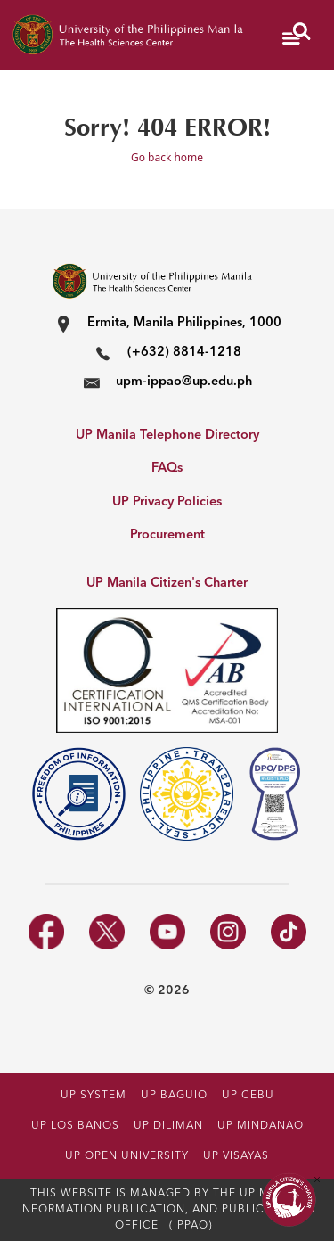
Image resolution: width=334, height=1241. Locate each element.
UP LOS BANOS (75, 1126)
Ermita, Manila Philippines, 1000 (184, 323)
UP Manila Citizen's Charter (167, 583)
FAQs (167, 468)
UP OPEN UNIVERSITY (127, 1156)
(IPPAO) (191, 1225)
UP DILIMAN (168, 1126)
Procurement (167, 535)
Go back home (167, 157)
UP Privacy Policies (167, 502)
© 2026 (167, 990)
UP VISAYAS (236, 1156)
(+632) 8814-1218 (184, 352)
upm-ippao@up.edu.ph (184, 382)
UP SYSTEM (93, 1095)
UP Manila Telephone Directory (167, 435)
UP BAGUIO (174, 1095)
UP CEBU (248, 1095)
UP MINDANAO (260, 1126)
